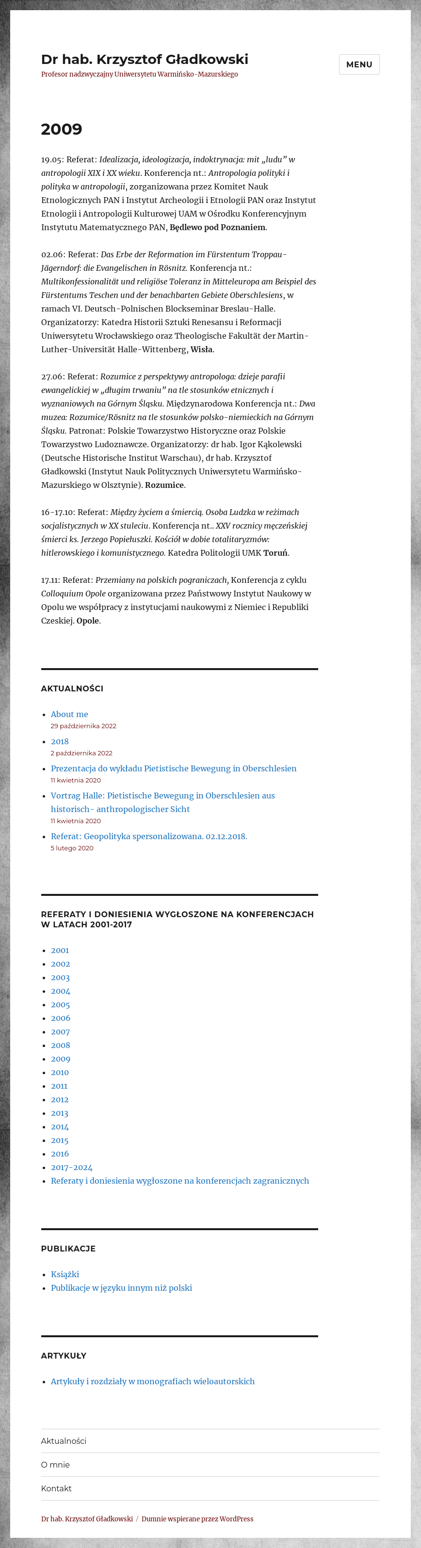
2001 (60, 950)
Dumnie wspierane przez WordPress (198, 1519)
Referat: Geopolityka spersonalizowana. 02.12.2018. (149, 836)
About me (69, 714)
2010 (60, 1072)
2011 (59, 1086)
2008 (60, 1045)
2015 (60, 1140)
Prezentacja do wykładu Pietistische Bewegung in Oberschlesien (174, 768)
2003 (60, 977)
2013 (59, 1113)
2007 (60, 1031)
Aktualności (64, 1441)
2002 (60, 964)
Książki (65, 1274)
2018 (60, 741)
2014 (60, 1126)
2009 (61, 1058)
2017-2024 (72, 1167)
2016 (60, 1153)
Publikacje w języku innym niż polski (121, 1288)
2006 (61, 1018)
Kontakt (56, 1488)
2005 (60, 1004)
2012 (60, 1099)
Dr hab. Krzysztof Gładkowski (145, 59)
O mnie (55, 1465)
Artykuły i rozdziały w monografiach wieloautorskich (153, 1381)
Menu (359, 64)
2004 (60, 991)
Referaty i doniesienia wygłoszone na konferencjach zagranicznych (180, 1181)
